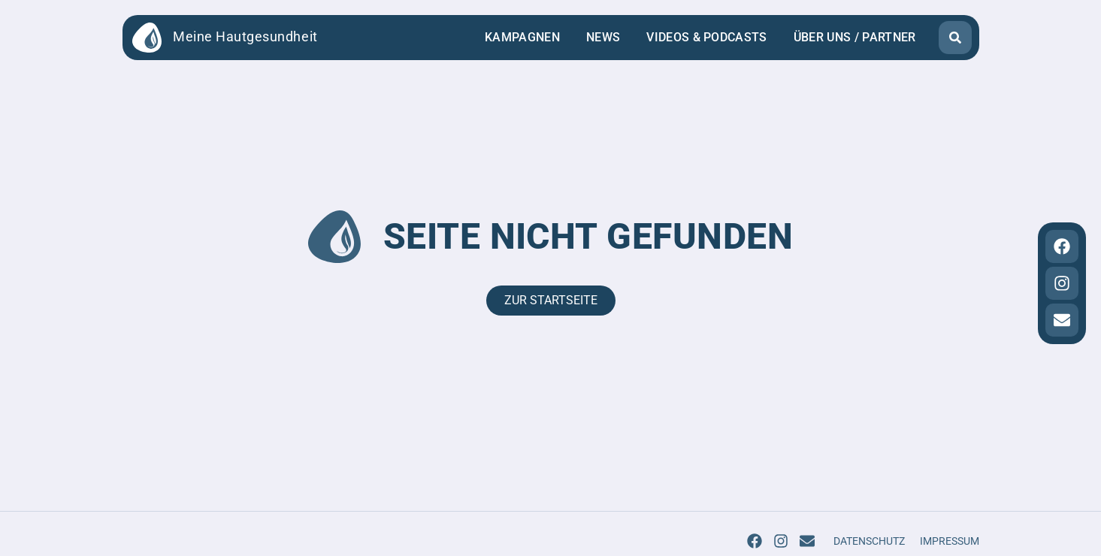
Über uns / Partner (855, 37)
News (603, 37)
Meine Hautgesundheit (245, 36)
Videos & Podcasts (706, 37)
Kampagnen (522, 37)
